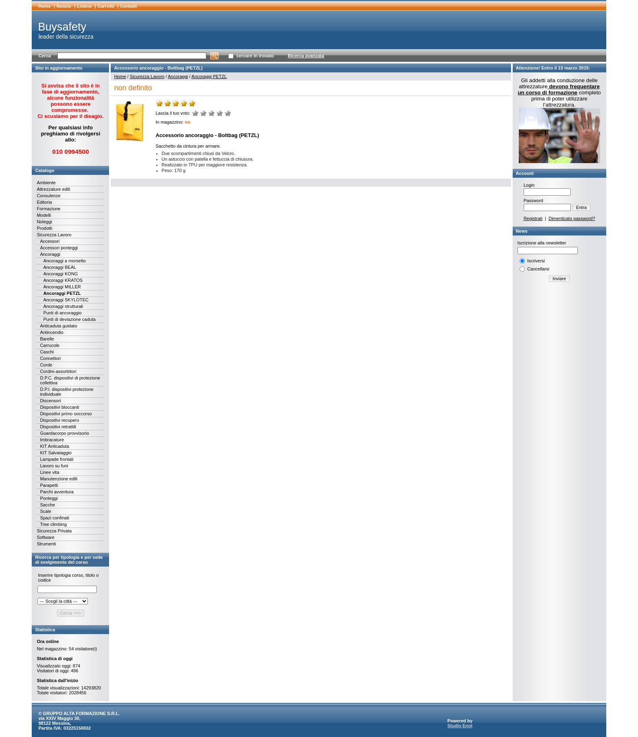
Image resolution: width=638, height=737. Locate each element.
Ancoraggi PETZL (62, 293)
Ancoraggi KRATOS (63, 280)
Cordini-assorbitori (58, 371)
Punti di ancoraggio (62, 312)
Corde (46, 364)
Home (44, 6)
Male (203, 113)
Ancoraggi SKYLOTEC (65, 299)
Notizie (64, 6)
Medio (212, 113)
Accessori (49, 241)
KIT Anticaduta (54, 446)
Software (45, 537)
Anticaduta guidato (58, 325)
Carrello (106, 6)
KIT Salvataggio (55, 452)
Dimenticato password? (571, 218)
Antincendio (51, 332)
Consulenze (48, 195)
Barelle (47, 338)
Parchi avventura (57, 491)
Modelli (44, 215)
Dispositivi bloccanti (59, 407)
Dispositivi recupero (59, 420)
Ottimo (228, 113)
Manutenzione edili (58, 478)
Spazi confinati (54, 517)
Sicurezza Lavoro (54, 234)
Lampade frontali (56, 459)
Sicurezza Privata (54, 530)
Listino (84, 6)
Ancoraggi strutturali (63, 306)
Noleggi (44, 221)
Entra (581, 207)
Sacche (47, 504)
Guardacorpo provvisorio (64, 433)
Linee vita (49, 472)
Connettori (50, 358)
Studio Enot (459, 725)
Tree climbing (53, 524)
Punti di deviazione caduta (69, 319)
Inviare (559, 278)
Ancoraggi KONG (60, 273)
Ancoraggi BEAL (59, 267)
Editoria (44, 202)
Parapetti (49, 485)
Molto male (195, 113)
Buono (220, 113)
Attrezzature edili (53, 189)
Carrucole (49, 345)
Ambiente (46, 182)
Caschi (47, 351)
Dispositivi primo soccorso (66, 413)
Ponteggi (48, 498)
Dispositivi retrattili (58, 426)
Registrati (533, 218)
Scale (45, 511)
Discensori (50, 400)
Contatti (128, 6)
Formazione (48, 208)
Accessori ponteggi (59, 247)
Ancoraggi (50, 254)
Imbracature (52, 439)
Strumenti (46, 543)
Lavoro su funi (54, 465)
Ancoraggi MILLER (62, 286)
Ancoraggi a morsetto (64, 260)
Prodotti (44, 228)
